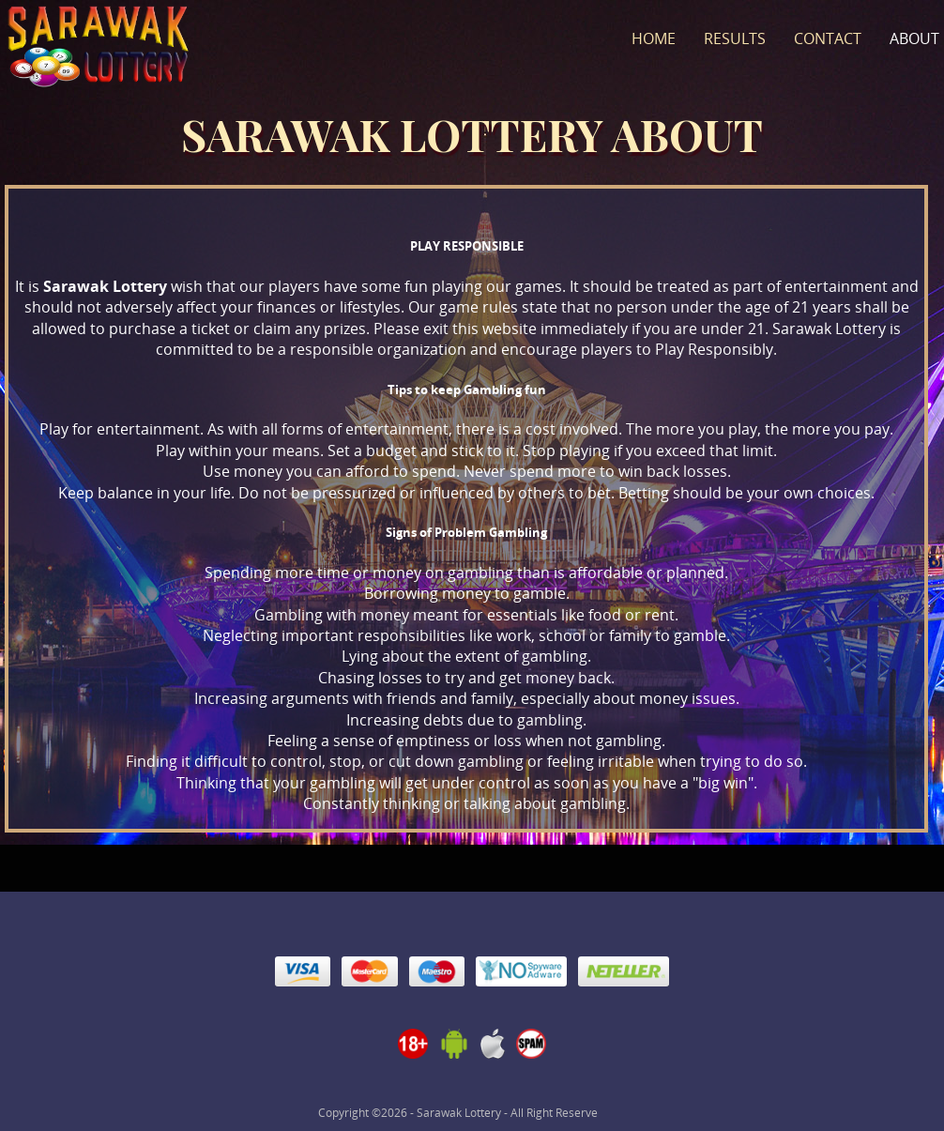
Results (735, 38)
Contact (827, 38)
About (914, 38)
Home (654, 38)
